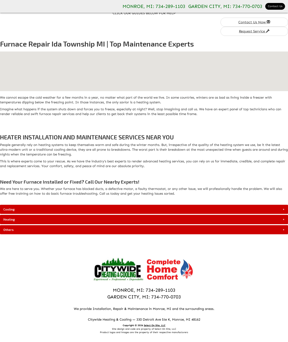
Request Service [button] (254, 31)
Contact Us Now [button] (254, 22)
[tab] (144, 209)
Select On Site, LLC (154, 325)
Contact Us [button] (275, 6)
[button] (144, 209)
